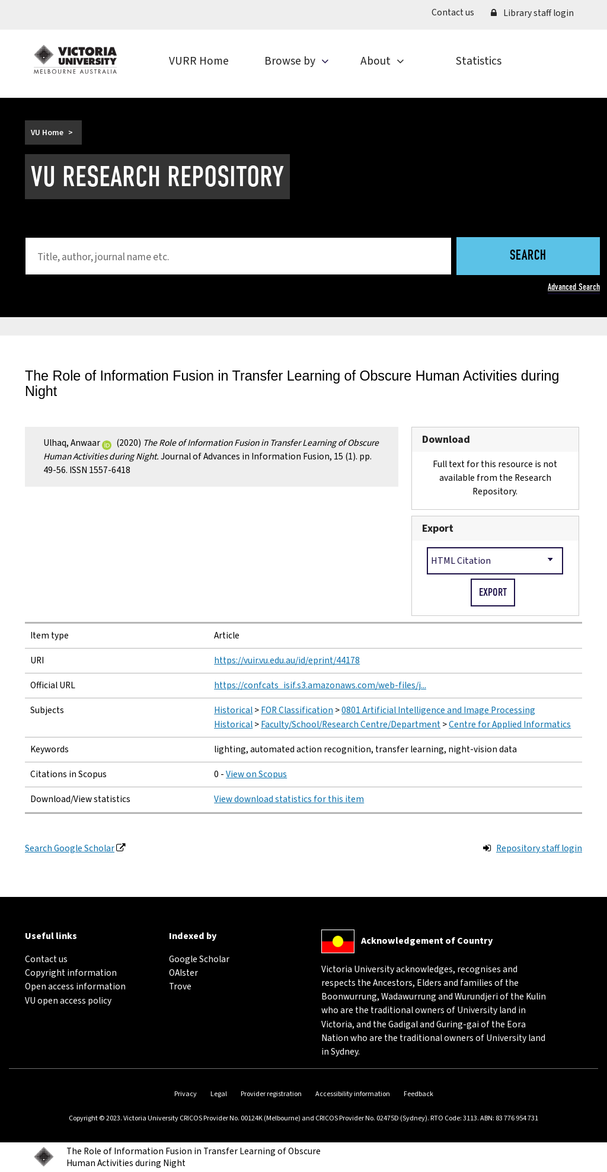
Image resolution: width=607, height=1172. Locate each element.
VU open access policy (68, 1000)
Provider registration (271, 1094)
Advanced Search (574, 287)
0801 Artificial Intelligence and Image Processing (438, 710)
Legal (218, 1094)
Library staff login (532, 13)
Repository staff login (539, 848)
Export (437, 528)
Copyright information (71, 972)
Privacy (185, 1094)
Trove (180, 986)
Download (446, 439)
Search (528, 256)
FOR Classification (297, 710)
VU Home (47, 132)
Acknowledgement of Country (427, 940)
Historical (233, 710)
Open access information (75, 986)
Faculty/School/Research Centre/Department (350, 724)
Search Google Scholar (69, 848)
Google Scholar (199, 959)
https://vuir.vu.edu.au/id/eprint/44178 (287, 660)
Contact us (457, 12)
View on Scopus (256, 774)
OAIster (183, 972)
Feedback (418, 1094)
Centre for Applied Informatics (510, 724)
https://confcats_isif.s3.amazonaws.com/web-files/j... (320, 685)
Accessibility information (352, 1094)
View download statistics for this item (289, 799)
